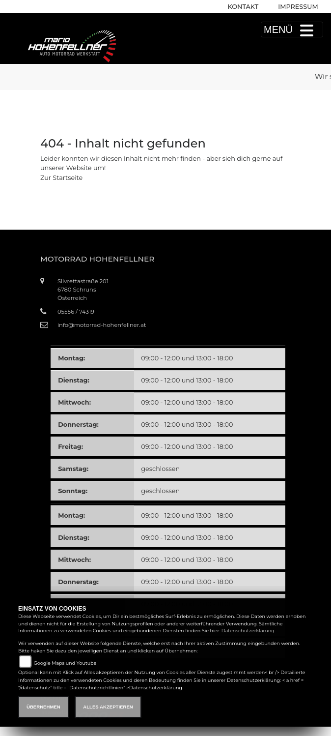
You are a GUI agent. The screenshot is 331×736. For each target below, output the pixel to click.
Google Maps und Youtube (64, 663)
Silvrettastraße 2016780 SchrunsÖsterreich (83, 289)
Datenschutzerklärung (248, 630)
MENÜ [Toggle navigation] (292, 29)
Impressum (298, 6)
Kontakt (243, 6)
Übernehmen (43, 706)
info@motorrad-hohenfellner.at (101, 325)
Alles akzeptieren (108, 706)
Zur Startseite (61, 177)
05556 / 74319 (75, 311)
